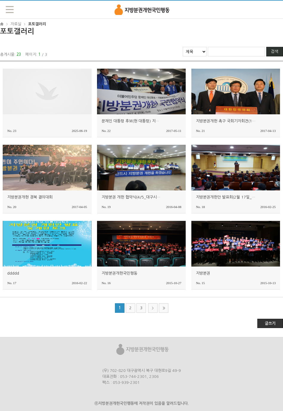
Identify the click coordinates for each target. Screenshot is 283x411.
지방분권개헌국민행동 (141, 9)
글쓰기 (270, 323)
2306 (154, 376)
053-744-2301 (133, 376)
